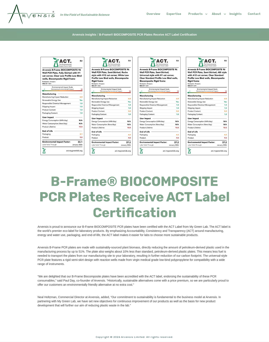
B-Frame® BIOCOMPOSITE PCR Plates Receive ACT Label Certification (148, 34)
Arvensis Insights (84, 34)
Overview (153, 14)
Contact (254, 14)
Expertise (173, 14)
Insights (235, 14)
